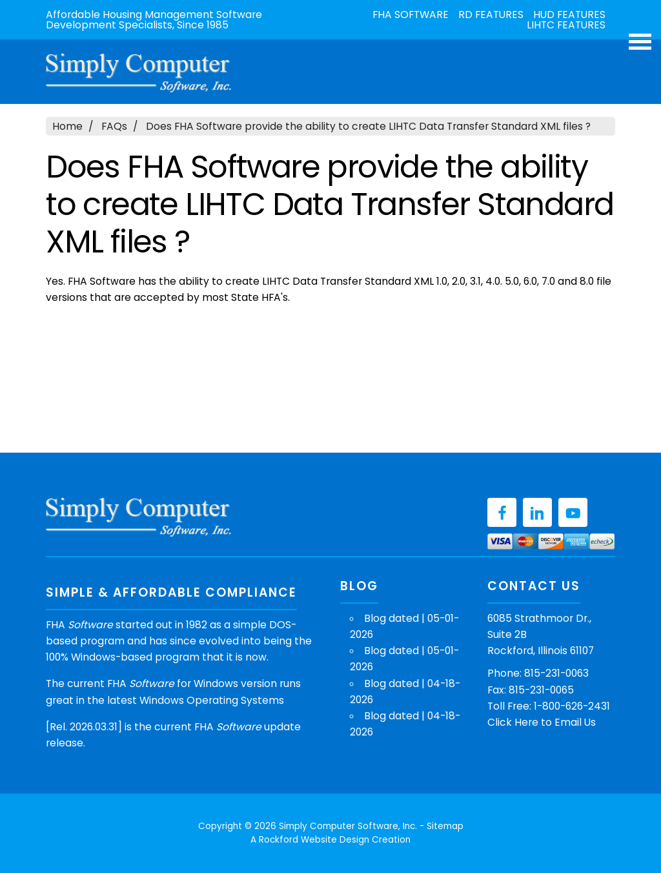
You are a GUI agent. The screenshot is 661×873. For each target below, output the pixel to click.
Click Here (512, 722)
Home (67, 126)
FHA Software (410, 15)
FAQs (114, 126)
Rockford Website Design (314, 840)
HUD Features (569, 15)
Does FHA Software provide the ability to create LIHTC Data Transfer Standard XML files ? (368, 126)
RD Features (491, 15)
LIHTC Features (566, 25)
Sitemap (445, 826)
